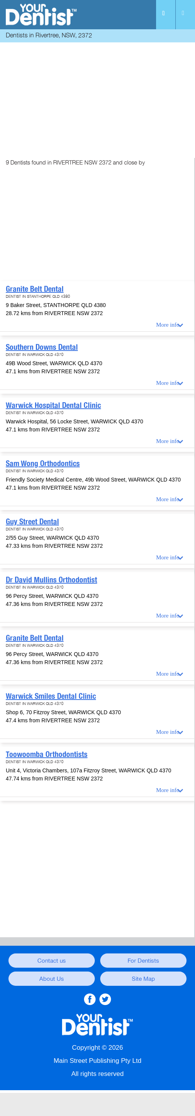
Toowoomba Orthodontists (46, 754)
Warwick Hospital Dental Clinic (53, 405)
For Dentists (143, 960)
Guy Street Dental (32, 521)
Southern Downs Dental (42, 347)
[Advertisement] (97, 98)
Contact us (51, 960)
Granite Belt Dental (35, 289)
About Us (51, 978)
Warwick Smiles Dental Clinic (51, 696)
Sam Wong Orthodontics (43, 463)
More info (167, 325)
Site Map (143, 978)
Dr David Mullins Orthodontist (51, 579)
